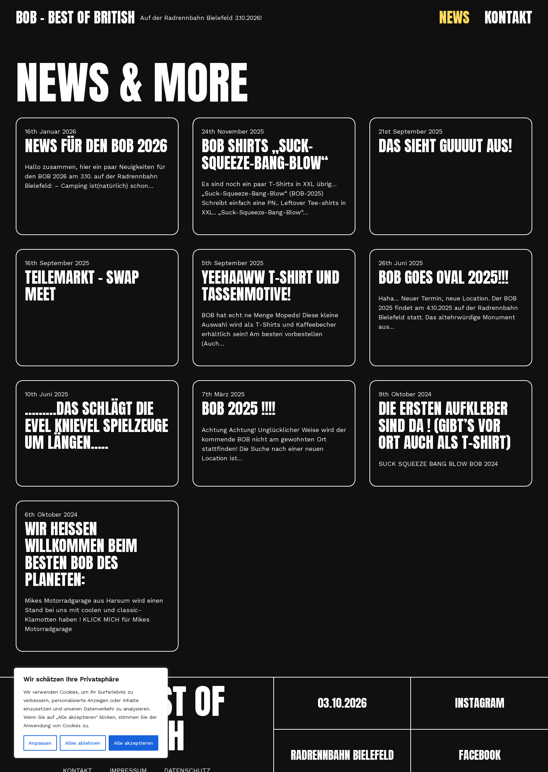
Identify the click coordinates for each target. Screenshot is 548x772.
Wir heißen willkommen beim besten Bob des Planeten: (81, 554)
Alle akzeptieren (133, 743)
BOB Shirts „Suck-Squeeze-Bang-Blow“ (265, 154)
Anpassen (40, 743)
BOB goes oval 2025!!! (443, 277)
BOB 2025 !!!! (238, 408)
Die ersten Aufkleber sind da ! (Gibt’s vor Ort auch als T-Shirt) (444, 425)
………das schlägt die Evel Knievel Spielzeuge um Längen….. (96, 425)
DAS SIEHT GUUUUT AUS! (445, 145)
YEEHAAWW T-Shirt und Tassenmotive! (270, 285)
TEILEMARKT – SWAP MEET (82, 285)
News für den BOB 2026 (96, 145)
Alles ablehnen (82, 743)
